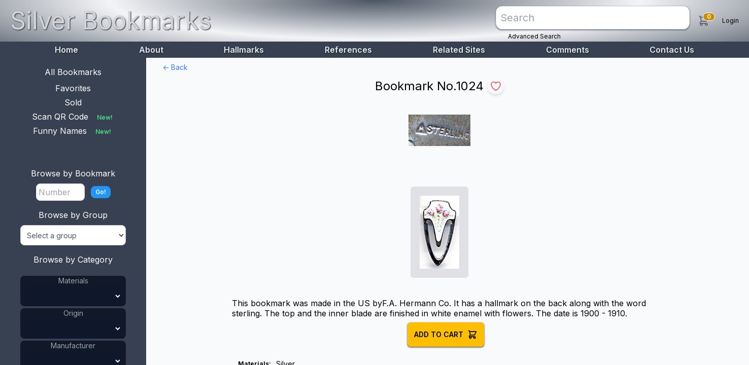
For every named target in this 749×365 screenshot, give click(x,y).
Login (730, 20)
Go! (100, 192)
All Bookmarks (73, 72)
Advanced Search (534, 36)
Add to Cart (446, 335)
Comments (567, 50)
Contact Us (672, 50)
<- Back (175, 67)
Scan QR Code (73, 117)
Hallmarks (244, 50)
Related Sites (459, 50)
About (151, 50)
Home (66, 50)
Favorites (73, 88)
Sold (73, 102)
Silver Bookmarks (111, 20)
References (348, 50)
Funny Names (73, 131)
